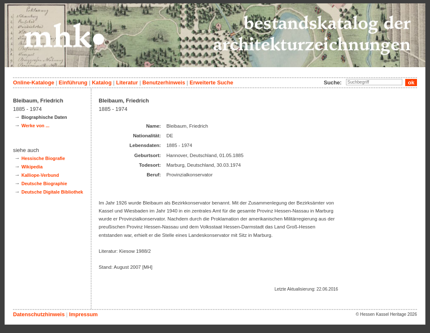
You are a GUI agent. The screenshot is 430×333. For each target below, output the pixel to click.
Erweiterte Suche (211, 82)
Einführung (73, 82)
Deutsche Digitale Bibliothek (52, 191)
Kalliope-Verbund (40, 175)
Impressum (83, 314)
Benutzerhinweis (163, 82)
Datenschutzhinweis (39, 314)
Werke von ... (35, 125)
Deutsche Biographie (44, 183)
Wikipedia (32, 166)
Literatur (127, 82)
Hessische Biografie (43, 158)
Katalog (102, 82)
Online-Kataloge (33, 82)
